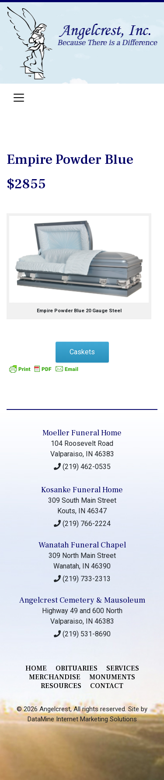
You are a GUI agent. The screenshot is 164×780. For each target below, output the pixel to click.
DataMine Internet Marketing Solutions (82, 719)
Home (36, 668)
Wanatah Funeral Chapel (82, 545)
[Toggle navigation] (19, 98)
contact (106, 685)
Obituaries (77, 668)
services (122, 668)
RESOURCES (61, 685)
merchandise (54, 677)
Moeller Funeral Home (82, 433)
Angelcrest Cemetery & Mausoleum (82, 600)
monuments (112, 677)
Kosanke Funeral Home (82, 490)
